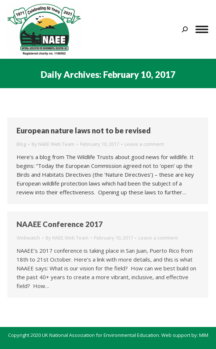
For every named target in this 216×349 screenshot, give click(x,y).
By (53, 144)
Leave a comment (144, 144)
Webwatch (28, 237)
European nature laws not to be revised (84, 130)
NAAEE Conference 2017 (60, 224)
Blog (21, 144)
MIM (203, 335)
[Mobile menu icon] (202, 29)
